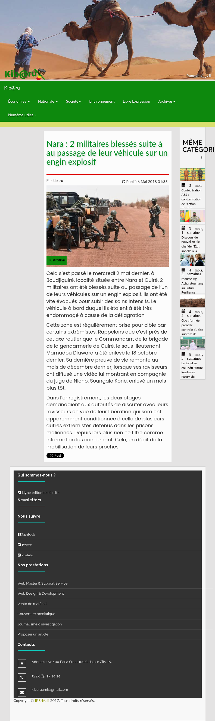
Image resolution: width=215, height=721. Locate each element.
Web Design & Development (41, 593)
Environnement (102, 101)
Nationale (48, 101)
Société (73, 101)
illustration (56, 260)
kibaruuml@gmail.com (50, 690)
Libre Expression (136, 101)
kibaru (57, 180)
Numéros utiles (22, 114)
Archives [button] (166, 101)
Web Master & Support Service (43, 583)
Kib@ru (12, 88)
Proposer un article (33, 634)
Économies (19, 101)
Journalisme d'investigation (40, 624)
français (193, 75)
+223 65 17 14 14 (46, 676)
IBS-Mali (42, 700)
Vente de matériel (32, 604)
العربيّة (205, 75)
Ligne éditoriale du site (39, 492)
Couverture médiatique (36, 614)
